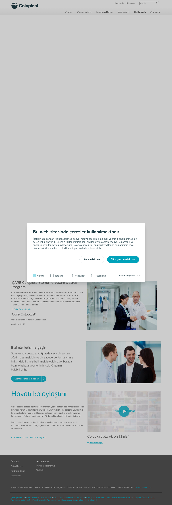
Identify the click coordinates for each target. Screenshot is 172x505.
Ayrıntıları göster (127, 275)
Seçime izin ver (91, 259)
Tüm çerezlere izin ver (123, 259)
